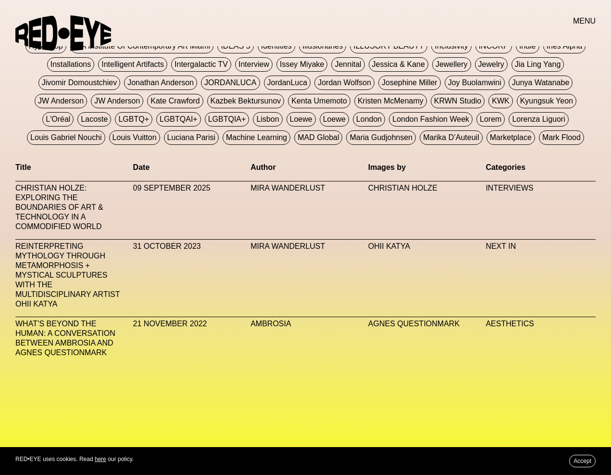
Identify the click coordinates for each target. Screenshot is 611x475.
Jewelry (491, 64)
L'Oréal (58, 119)
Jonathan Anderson (160, 82)
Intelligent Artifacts (132, 64)
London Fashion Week (430, 119)
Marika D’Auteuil (451, 137)
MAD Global (318, 137)
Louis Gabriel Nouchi (66, 137)
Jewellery (452, 64)
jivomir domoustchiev (79, 82)
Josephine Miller (409, 82)
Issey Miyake (302, 64)
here (100, 459)
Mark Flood (561, 137)
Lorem (490, 119)
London (369, 119)
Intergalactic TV (201, 64)
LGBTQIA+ (227, 119)
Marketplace (511, 137)
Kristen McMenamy (391, 101)
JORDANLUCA (230, 82)
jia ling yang (538, 64)
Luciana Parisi (191, 137)
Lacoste (94, 119)
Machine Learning (256, 137)
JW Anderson (61, 101)
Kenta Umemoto (319, 101)
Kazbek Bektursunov (246, 101)
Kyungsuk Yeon (546, 101)
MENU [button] (584, 21)
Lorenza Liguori (538, 119)
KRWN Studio (457, 101)
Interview (253, 64)
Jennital (348, 64)
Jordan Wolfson (344, 82)
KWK (500, 101)
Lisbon (267, 119)
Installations (70, 64)
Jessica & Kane (398, 64)
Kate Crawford (175, 101)
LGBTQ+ (133, 119)
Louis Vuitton (134, 137)
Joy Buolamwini (474, 82)
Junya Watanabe (540, 82)
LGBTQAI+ (179, 119)
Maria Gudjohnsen (380, 137)
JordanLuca (287, 82)
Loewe (301, 119)
